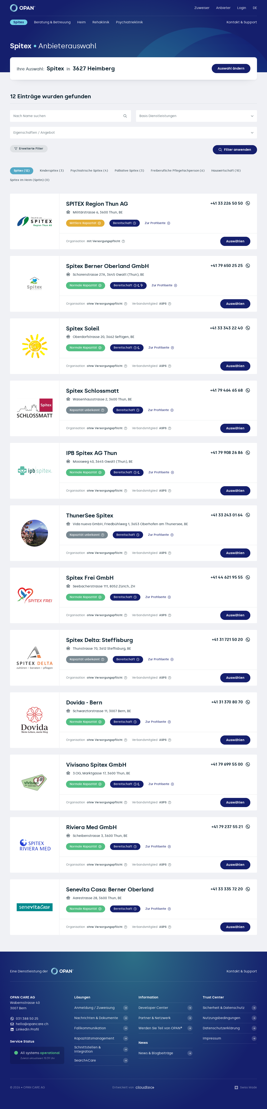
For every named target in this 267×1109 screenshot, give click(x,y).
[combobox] (133, 132)
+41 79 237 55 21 (231, 826)
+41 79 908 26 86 (230, 452)
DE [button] (255, 8)
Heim (81, 22)
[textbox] (130, 132)
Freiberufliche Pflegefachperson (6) (178, 170)
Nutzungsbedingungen (230, 1018)
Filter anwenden (235, 150)
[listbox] (196, 116)
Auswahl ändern (231, 68)
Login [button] (241, 8)
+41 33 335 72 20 (230, 888)
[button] (85, 223)
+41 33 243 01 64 (230, 514)
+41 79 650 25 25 (230, 265)
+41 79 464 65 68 (230, 390)
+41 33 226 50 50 (230, 203)
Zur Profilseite (155, 223)
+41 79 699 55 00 (230, 764)
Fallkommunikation (101, 1028)
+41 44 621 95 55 (230, 577)
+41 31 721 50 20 (231, 639)
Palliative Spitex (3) (129, 170)
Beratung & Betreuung (52, 22)
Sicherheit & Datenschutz (230, 1007)
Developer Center (165, 1007)
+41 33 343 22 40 (230, 327)
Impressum (230, 1038)
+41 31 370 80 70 (231, 701)
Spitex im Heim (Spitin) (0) (29, 180)
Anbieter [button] (223, 8)
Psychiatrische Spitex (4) (89, 170)
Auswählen (235, 241)
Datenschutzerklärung (230, 1028)
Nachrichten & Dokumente (101, 1018)
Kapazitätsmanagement (101, 1038)
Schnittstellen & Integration (101, 1049)
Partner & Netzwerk (165, 1018)
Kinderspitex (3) (52, 170)
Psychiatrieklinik (129, 22)
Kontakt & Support (242, 22)
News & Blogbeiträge (165, 1053)
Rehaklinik (100, 22)
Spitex (18, 22)
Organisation (93, 241)
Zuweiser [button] (201, 8)
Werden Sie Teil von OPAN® (165, 1028)
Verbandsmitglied (149, 303)
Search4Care (101, 1060)
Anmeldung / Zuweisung (101, 1007)
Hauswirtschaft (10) (226, 170)
